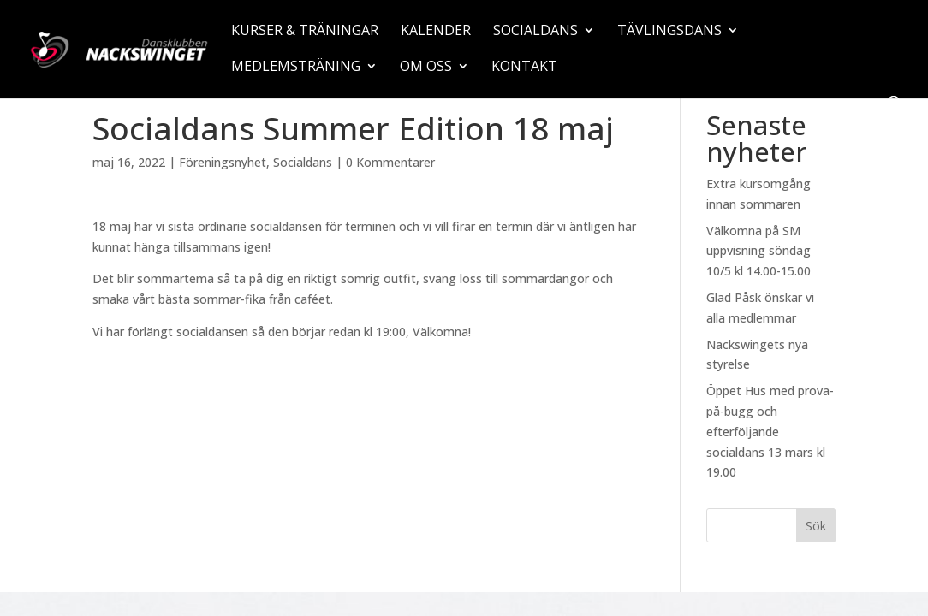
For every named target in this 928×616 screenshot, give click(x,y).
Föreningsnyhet (222, 162)
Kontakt (524, 67)
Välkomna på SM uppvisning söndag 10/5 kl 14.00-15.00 (758, 251)
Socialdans (535, 31)
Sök (816, 526)
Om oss (426, 67)
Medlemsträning (295, 67)
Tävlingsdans (669, 31)
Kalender (436, 31)
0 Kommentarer (390, 162)
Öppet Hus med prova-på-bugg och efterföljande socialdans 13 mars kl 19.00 (770, 431)
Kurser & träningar (304, 31)
